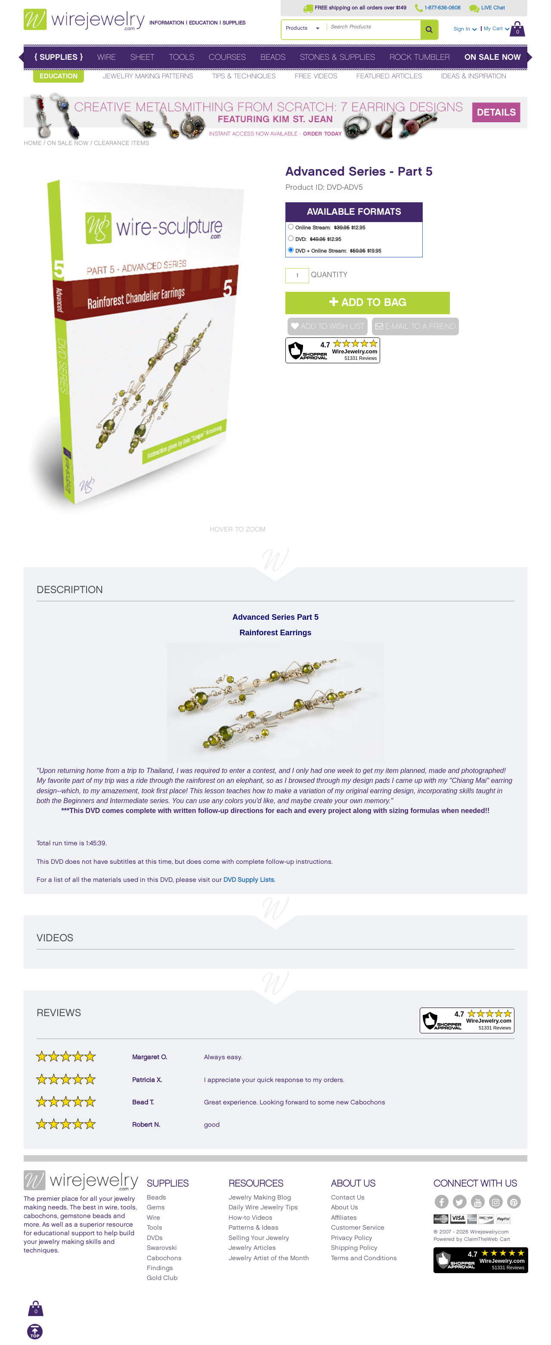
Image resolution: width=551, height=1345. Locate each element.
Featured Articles (389, 76)
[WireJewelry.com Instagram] (496, 1202)
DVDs (155, 1238)
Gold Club (162, 1278)
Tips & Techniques (244, 76)
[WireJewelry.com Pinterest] (514, 1202)
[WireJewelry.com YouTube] (478, 1202)
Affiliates (344, 1218)
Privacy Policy (351, 1238)
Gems (156, 1208)
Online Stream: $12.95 (326, 227)
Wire (106, 57)
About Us (344, 1208)
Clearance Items (121, 143)
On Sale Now (492, 57)
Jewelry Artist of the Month (269, 1258)
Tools (181, 57)
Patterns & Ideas (254, 1228)
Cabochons (164, 1258)
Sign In (465, 29)
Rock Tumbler (420, 57)
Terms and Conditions (364, 1258)
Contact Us (348, 1198)
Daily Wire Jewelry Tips (263, 1208)
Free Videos (316, 76)
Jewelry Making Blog (260, 1198)
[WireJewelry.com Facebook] (442, 1202)
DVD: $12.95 (314, 238)
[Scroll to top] (35, 1338)
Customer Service (357, 1228)
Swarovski (162, 1248)
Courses (227, 57)
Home (33, 143)
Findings (160, 1268)
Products (296, 28)
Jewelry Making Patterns (148, 76)
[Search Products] (429, 29)
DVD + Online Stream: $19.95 (334, 250)
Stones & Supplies (337, 57)
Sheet (142, 57)
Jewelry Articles (252, 1248)
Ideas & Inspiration (473, 76)
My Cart (504, 28)
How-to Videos (250, 1218)
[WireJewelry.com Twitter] (460, 1202)
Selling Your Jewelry (259, 1238)
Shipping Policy (354, 1248)
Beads (272, 57)
